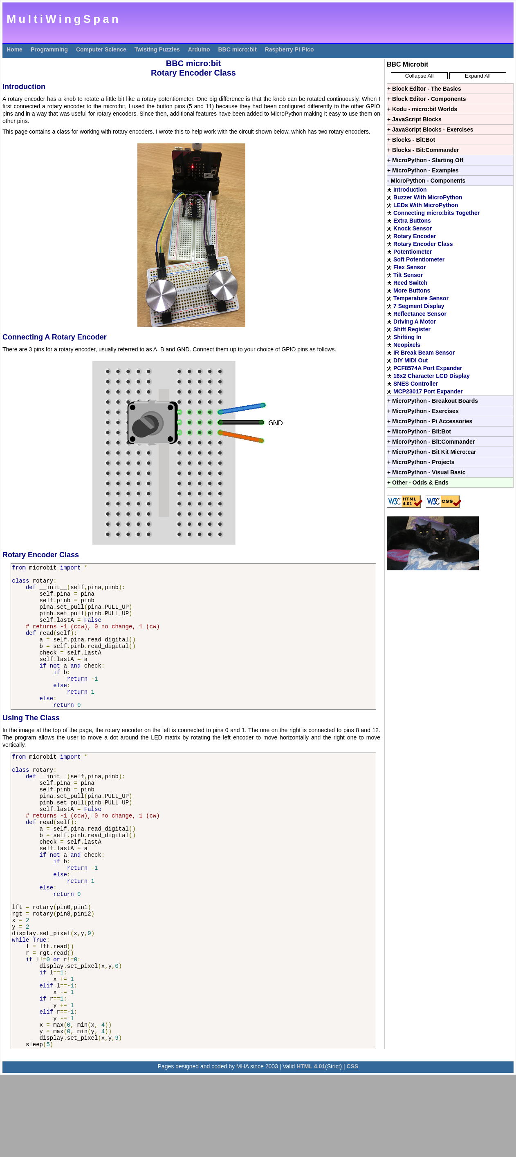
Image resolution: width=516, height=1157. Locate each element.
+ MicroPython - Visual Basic (426, 472)
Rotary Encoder (414, 236)
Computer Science (101, 49)
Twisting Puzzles (157, 49)
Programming (49, 49)
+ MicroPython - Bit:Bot (419, 431)
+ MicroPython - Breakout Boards (432, 401)
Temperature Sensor (421, 298)
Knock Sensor (412, 228)
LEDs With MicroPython (425, 205)
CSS (353, 1148)
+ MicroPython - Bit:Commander (431, 441)
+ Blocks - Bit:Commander (423, 150)
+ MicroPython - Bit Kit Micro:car (431, 452)
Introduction (410, 189)
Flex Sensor (409, 267)
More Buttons (411, 290)
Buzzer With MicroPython (427, 197)
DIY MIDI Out (410, 360)
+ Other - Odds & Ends (418, 482)
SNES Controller (415, 383)
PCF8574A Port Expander (427, 368)
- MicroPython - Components (426, 180)
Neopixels (406, 345)
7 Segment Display (418, 306)
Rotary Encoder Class (423, 244)
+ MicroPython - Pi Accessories (429, 421)
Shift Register (412, 329)
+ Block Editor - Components (426, 99)
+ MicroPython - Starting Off (425, 160)
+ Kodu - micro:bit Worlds (422, 109)
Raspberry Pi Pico (289, 49)
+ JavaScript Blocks (414, 119)
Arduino (199, 49)
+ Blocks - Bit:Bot (411, 139)
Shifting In (407, 337)
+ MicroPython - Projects (421, 462)
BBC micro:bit (237, 49)
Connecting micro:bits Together (436, 213)
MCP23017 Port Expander (428, 391)
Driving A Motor (414, 321)
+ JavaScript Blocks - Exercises (430, 129)
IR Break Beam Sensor (424, 352)
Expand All (478, 76)
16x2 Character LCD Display (431, 376)
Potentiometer (412, 251)
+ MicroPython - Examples (423, 170)
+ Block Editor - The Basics (424, 88)
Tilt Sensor (408, 275)
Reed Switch (410, 282)
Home (14, 49)
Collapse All (419, 76)
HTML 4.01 (310, 1148)
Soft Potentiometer (418, 259)
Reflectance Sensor (419, 313)
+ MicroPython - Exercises (423, 411)
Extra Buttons (412, 220)
